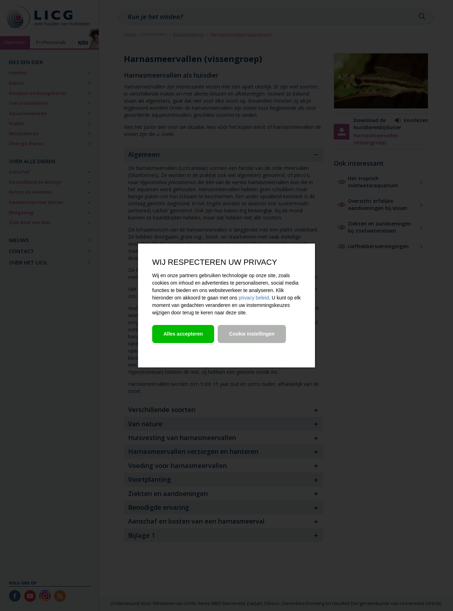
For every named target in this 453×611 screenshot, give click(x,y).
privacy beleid (254, 298)
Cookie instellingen (251, 334)
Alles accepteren (183, 334)
